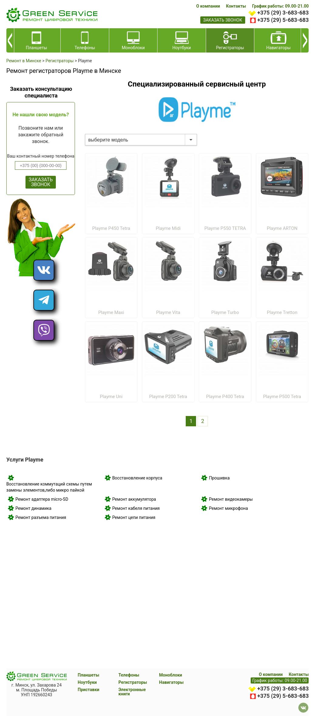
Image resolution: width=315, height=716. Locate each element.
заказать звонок (222, 20)
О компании (208, 6)
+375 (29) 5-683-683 (283, 20)
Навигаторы (171, 682)
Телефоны (128, 675)
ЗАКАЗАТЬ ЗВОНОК (40, 182)
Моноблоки (170, 675)
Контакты (236, 6)
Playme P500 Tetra (282, 396)
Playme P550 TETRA (225, 228)
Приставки (88, 689)
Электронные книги (132, 691)
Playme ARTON (282, 228)
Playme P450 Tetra (111, 228)
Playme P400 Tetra (225, 396)
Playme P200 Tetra (168, 396)
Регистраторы (132, 682)
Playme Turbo (225, 312)
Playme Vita (168, 312)
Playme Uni (111, 396)
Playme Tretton (282, 312)
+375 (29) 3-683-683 (283, 12)
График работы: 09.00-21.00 (280, 6)
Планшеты (88, 675)
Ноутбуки (87, 682)
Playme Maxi (111, 312)
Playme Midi (168, 228)
